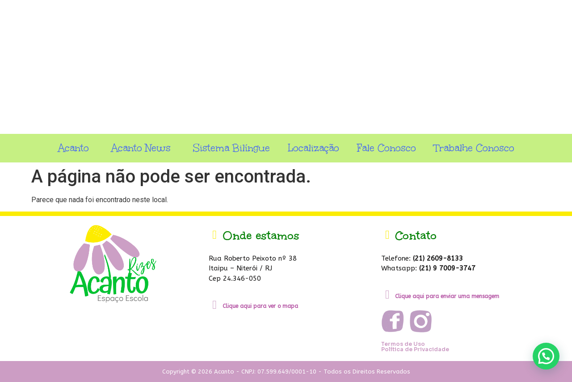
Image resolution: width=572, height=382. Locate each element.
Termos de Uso (403, 343)
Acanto (75, 147)
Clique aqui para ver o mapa (260, 306)
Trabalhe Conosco (474, 147)
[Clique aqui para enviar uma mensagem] (387, 295)
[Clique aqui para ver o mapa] (215, 305)
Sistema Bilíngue (231, 147)
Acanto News (143, 147)
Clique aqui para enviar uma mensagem (447, 296)
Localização (313, 147)
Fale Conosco (386, 147)
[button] (546, 356)
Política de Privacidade (415, 349)
